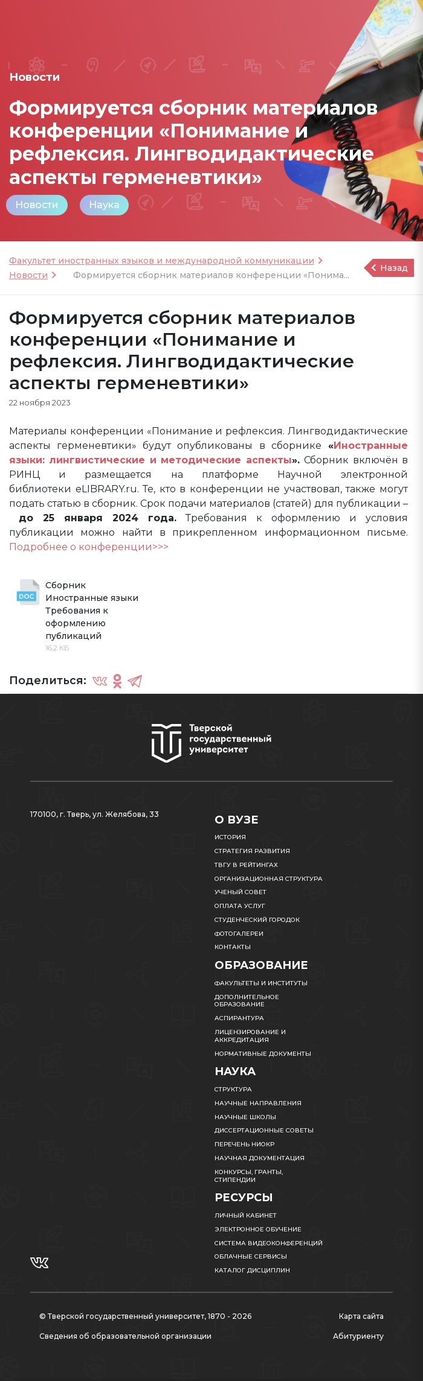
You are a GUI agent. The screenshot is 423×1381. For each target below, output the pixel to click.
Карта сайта (361, 1316)
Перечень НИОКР (244, 1144)
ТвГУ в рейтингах (246, 865)
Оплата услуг (240, 906)
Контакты (233, 947)
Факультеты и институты (261, 983)
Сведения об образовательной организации (125, 1336)
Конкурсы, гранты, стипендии (249, 1176)
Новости (37, 205)
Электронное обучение (258, 1229)
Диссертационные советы (264, 1130)
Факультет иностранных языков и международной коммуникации (161, 260)
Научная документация (260, 1158)
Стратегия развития (252, 851)
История (230, 837)
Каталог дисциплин (252, 1270)
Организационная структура (269, 879)
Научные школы (245, 1117)
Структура (233, 1089)
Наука (104, 205)
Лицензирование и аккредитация (250, 1036)
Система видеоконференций (269, 1243)
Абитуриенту (358, 1336)
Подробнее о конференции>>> (89, 547)
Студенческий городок (257, 920)
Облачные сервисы (251, 1256)
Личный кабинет (246, 1215)
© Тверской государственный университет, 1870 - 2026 (145, 1316)
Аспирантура (239, 1018)
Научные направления (258, 1103)
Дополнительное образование (247, 1001)
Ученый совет (240, 892)
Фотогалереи (239, 934)
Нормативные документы (263, 1054)
